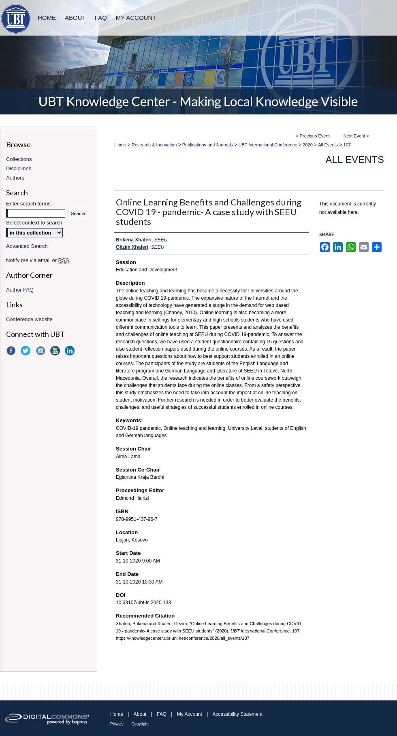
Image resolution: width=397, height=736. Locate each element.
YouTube (56, 350)
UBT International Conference (269, 144)
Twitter (26, 350)
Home (120, 144)
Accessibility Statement (238, 714)
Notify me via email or (37, 260)
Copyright (140, 724)
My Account (189, 714)
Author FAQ (20, 290)
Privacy (117, 724)
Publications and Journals (208, 144)
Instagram (41, 350)
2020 (308, 144)
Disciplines (18, 168)
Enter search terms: (29, 204)
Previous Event (315, 135)
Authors (15, 178)
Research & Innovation (155, 144)
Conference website (29, 319)
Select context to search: (35, 223)
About (140, 714)
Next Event (354, 135)
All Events (328, 144)
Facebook (11, 350)
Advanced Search (27, 246)
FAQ (161, 714)
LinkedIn (70, 350)
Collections (19, 159)
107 (347, 144)
